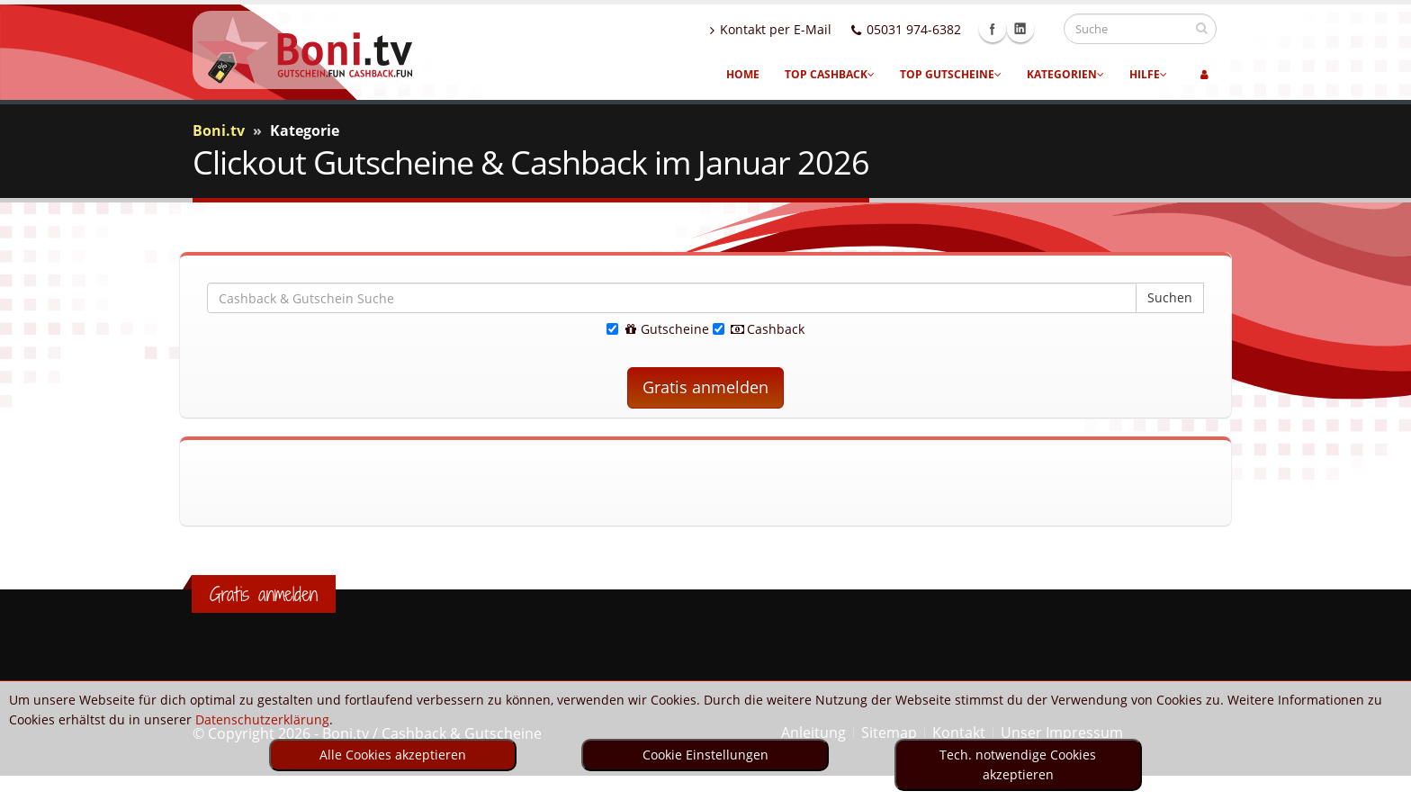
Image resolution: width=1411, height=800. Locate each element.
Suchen (1169, 297)
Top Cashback (830, 74)
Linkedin (1037, 28)
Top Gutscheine (951, 74)
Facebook (1009, 28)
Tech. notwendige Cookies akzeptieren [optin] (1017, 764)
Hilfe (1148, 74)
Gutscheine (658, 328)
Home (742, 74)
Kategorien (1065, 74)
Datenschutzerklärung (262, 719)
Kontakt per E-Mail (788, 29)
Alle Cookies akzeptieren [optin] (392, 754)
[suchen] (1201, 27)
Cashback (758, 328)
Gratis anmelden (705, 387)
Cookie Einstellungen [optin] (705, 754)
